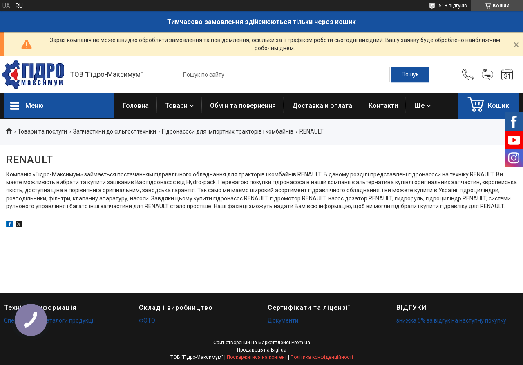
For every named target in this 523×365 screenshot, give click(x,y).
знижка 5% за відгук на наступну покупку (451, 320)
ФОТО (147, 320)
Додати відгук (487, 75)
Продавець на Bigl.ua (261, 350)
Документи (283, 320)
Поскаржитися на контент (257, 357)
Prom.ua (300, 342)
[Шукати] (410, 74)
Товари (176, 105)
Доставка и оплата (322, 105)
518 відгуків (453, 6)
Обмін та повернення (243, 105)
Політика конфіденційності (322, 357)
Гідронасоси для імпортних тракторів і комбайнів (227, 131)
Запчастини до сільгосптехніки (114, 131)
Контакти (383, 105)
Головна (136, 105)
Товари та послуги (42, 131)
